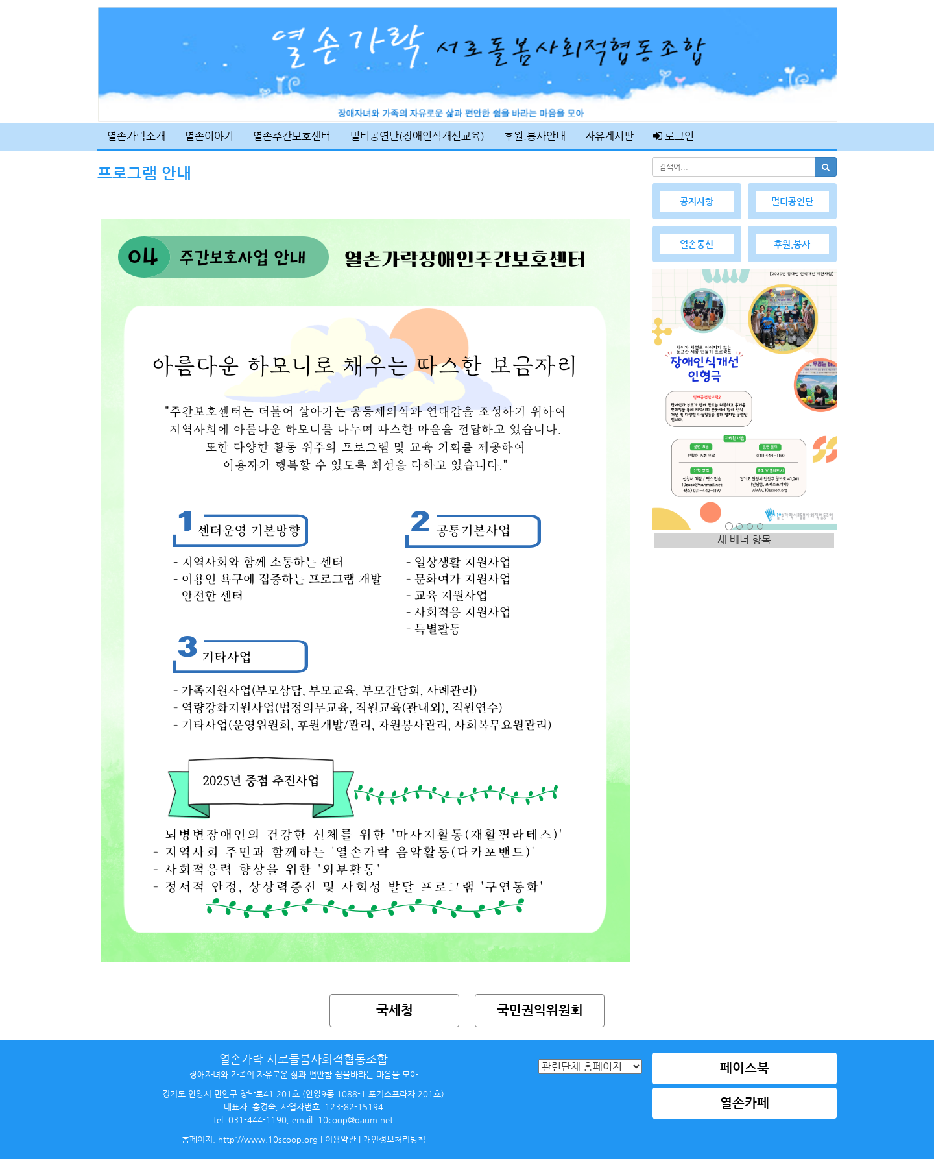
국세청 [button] (394, 1010)
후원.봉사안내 (535, 136)
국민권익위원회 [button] (540, 1010)
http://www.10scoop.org (268, 1139)
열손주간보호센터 (292, 136)
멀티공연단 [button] (792, 201)
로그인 (673, 136)
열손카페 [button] (744, 1102)
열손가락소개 (136, 136)
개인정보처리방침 (394, 1139)
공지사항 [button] (696, 201)
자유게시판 (609, 136)
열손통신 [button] (696, 244)
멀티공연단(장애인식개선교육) (417, 136)
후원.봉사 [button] (792, 244)
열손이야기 (209, 136)
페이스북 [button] (744, 1067)
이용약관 (340, 1139)
